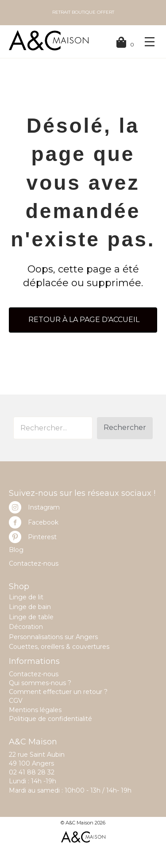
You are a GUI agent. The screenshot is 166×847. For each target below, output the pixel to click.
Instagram (44, 507)
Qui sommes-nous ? (40, 683)
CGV (16, 701)
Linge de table (31, 617)
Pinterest (42, 537)
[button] (125, 428)
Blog (16, 550)
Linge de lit (26, 597)
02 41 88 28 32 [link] (31, 772)
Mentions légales (35, 710)
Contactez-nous (33, 563)
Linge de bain (30, 607)
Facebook (43, 522)
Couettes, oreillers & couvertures (59, 647)
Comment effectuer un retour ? (58, 692)
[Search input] (53, 428)
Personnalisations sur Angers (53, 637)
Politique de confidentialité (50, 719)
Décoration (26, 627)
